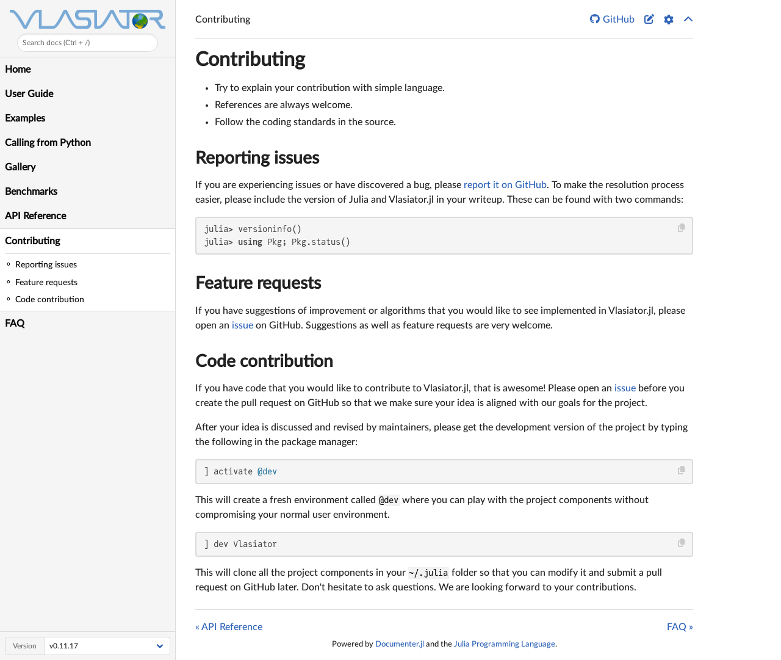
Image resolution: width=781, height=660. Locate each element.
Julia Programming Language (504, 644)
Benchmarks (31, 192)
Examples (25, 118)
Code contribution (264, 361)
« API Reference (228, 627)
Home (18, 69)
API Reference (35, 216)
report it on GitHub (505, 185)
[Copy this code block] (682, 228)
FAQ (14, 323)
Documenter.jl (399, 644)
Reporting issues (257, 158)
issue (242, 325)
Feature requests (258, 283)
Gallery (20, 167)
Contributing (32, 241)
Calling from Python (48, 143)
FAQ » (680, 627)
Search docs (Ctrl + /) (56, 42)
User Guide (29, 94)
